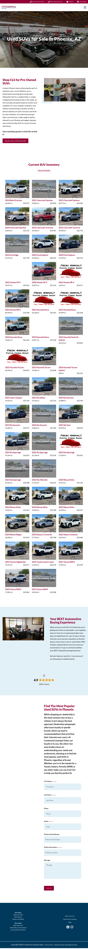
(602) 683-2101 (56, 2)
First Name (50, 782)
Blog (70, 923)
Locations (82, 2)
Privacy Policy (49, 945)
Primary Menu (85, 8)
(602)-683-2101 (18, 926)
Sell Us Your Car (70, 917)
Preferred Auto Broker (51, 835)
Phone (46, 809)
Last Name (50, 795)
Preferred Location (53, 848)
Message (47, 861)
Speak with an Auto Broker (15, 142)
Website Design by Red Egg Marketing (66, 945)
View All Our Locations (70, 920)
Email (48, 822)
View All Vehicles (44, 171)
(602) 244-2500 (38, 2)
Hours (71, 2)
